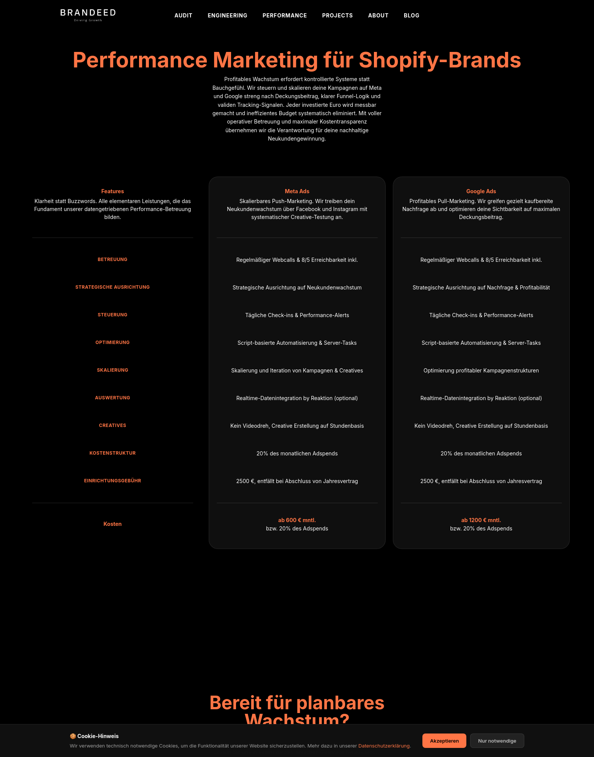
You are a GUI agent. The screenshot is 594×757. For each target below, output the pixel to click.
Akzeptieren (444, 745)
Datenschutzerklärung (384, 750)
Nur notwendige (497, 745)
